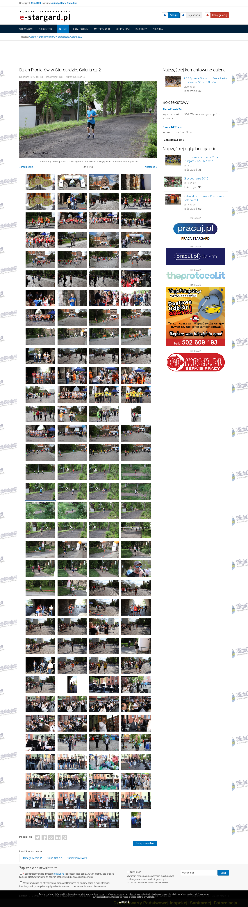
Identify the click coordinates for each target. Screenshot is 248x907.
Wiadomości (26, 29)
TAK (130, 872)
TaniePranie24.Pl (77, 858)
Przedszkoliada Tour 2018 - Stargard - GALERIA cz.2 (201, 159)
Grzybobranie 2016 (196, 178)
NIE (137, 872)
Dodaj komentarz (145, 843)
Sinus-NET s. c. (173, 127)
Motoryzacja (102, 29)
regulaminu (58, 874)
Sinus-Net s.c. (55, 858)
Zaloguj (174, 15)
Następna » (151, 166)
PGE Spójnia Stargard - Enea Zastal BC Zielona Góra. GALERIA (205, 80)
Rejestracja (194, 15)
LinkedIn (57, 837)
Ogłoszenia (46, 29)
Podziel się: (26, 836)
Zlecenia (158, 29)
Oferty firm (123, 29)
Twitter (37, 837)
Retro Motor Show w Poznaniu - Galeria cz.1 (204, 198)
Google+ (51, 837)
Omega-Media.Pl (32, 858)
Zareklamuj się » (174, 139)
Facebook (44, 837)
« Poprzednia (26, 166)
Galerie (62, 29)
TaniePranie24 (172, 109)
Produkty (141, 29)
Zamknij (124, 901)
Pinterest (64, 837)
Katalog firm (80, 29)
